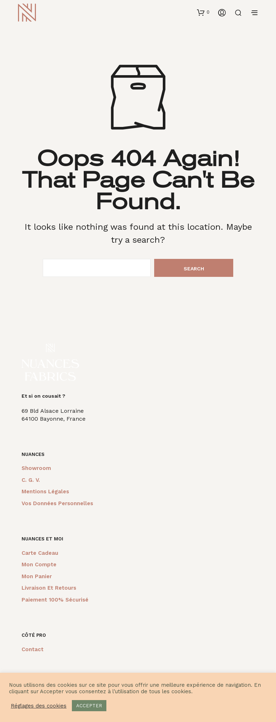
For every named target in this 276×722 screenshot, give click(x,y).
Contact (32, 649)
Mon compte (39, 564)
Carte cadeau (40, 553)
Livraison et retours (49, 588)
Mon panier (37, 576)
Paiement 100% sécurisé (55, 600)
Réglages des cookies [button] (38, 706)
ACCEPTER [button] (89, 705)
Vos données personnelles (57, 503)
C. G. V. (31, 480)
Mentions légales (45, 491)
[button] (203, 12)
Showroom (36, 468)
